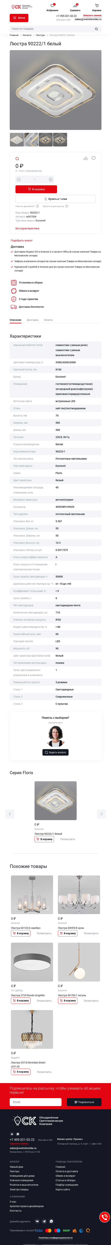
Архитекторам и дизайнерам (27, 1196)
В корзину (76, 179)
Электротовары (19, 1179)
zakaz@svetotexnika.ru (88, 19)
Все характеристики (27, 218)
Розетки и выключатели (24, 1175)
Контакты (16, 1201)
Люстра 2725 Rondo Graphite (28, 985)
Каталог (14, 18)
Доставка (32, 310)
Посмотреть (67, 829)
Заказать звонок (92, 15)
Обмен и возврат (66, 1166)
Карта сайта (63, 1179)
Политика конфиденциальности (55, 1228)
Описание (15, 310)
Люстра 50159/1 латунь (72, 985)
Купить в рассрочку (56, 196)
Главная (14, 35)
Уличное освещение (21, 1170)
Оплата (48, 310)
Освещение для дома (22, 1166)
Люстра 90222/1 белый (48, 824)
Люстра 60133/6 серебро (25, 918)
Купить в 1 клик (55, 189)
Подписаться (84, 1092)
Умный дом (16, 1157)
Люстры (40, 35)
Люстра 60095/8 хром (71, 918)
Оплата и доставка (67, 1161)
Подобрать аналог (22, 231)
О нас (13, 1192)
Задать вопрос (55, 742)
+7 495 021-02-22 (66, 16)
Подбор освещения (67, 1175)
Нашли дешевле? (27, 196)
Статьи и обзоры (66, 1170)
